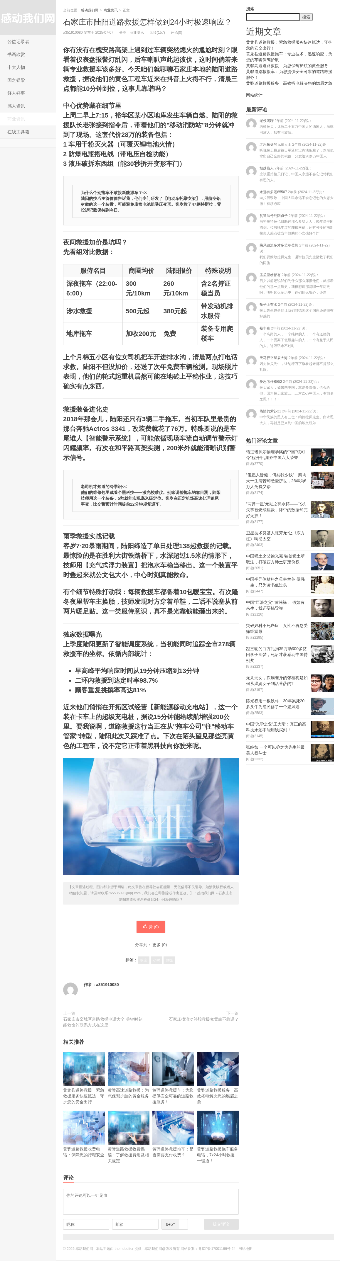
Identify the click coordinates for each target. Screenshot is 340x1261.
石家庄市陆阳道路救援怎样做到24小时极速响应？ (147, 22)
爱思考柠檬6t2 (290, 390)
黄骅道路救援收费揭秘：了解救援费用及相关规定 (128, 1137)
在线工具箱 (18, 131)
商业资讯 (16, 118)
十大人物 (16, 67)
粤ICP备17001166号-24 (216, 1249)
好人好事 (16, 93)
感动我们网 (28, 17)
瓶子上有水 (290, 310)
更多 (156, 945)
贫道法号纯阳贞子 (290, 224)
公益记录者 (18, 41)
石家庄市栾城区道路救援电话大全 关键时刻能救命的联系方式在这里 (102, 1022)
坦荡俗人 (290, 174)
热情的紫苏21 (290, 417)
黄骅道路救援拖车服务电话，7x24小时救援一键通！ (218, 1137)
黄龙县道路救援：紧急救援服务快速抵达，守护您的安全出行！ (84, 1078)
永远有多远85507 (290, 198)
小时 (156, 961)
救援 (169, 961)
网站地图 (245, 1249)
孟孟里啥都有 (290, 284)
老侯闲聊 (290, 126)
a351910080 (107, 985)
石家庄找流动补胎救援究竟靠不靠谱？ (204, 1019)
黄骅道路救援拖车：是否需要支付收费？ (173, 1134)
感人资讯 (16, 105)
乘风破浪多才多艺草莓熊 (290, 254)
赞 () (151, 927)
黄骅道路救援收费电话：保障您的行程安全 (84, 1134)
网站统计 (254, 95)
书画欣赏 (16, 54)
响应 (143, 961)
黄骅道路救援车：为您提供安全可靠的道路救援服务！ (173, 1078)
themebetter (124, 1249)
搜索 (250, 8)
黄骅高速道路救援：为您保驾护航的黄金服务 (128, 1075)
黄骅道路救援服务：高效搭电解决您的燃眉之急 (218, 1078)
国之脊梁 (16, 80)
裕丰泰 (290, 337)
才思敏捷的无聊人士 (290, 150)
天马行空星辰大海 (290, 364)
